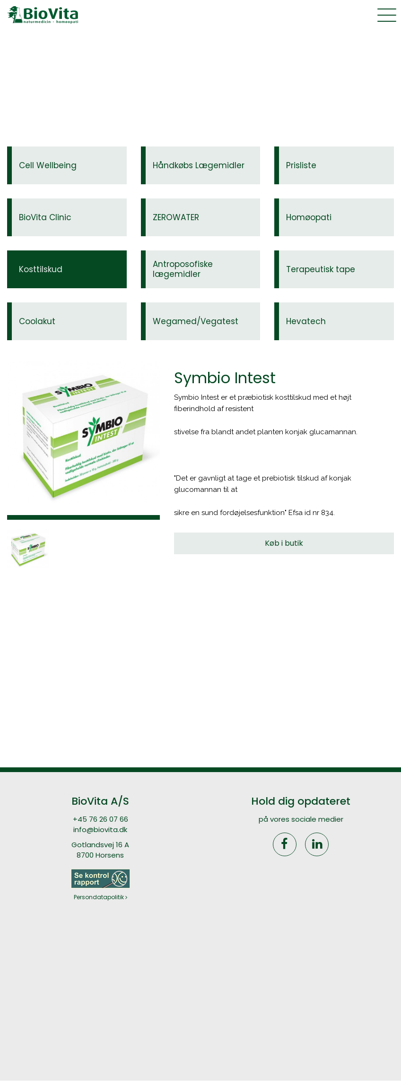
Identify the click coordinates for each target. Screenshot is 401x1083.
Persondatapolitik (100, 897)
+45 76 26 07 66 (100, 819)
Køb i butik (284, 543)
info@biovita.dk (100, 829)
